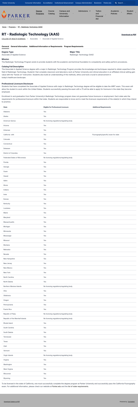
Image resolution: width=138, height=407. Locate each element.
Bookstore (97, 3)
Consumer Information (33, 3)
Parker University (9, 3)
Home (4, 27)
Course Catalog (51, 12)
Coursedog (131, 401)
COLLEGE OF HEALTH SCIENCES (14, 39)
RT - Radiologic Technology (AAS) (30, 27)
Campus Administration (83, 3)
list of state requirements (78, 386)
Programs (12, 27)
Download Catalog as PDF (12, 401)
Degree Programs (40, 12)
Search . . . (120, 3)
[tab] (5, 46)
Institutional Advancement (64, 3)
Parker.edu (107, 3)
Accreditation (48, 3)
